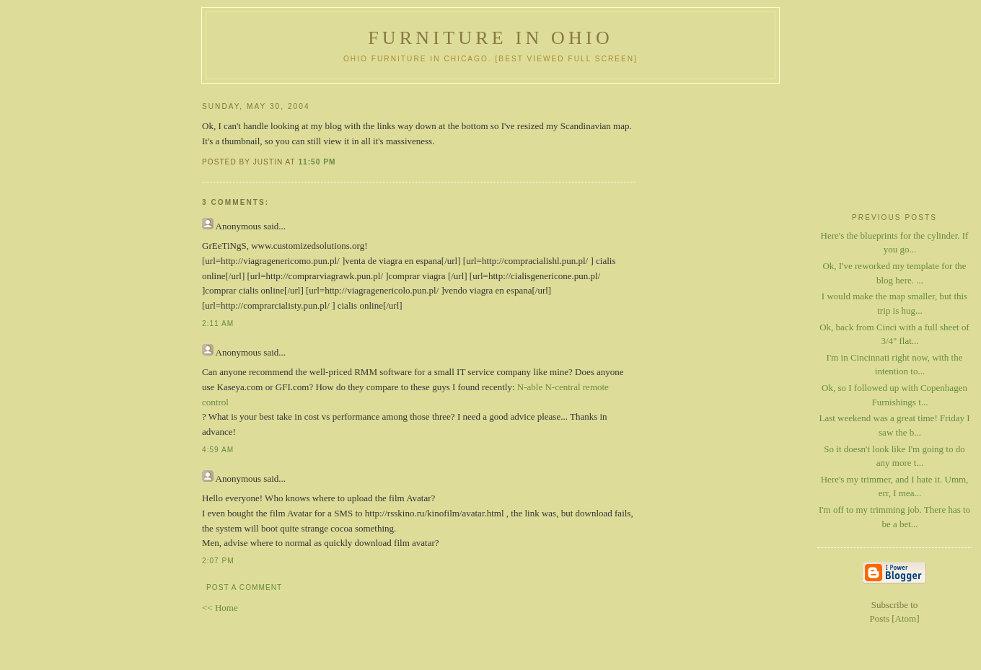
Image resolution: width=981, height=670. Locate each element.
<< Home (220, 607)
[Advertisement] (894, 145)
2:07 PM (218, 561)
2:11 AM (218, 323)
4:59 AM (218, 450)
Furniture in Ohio (490, 37)
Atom (906, 618)
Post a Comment (244, 587)
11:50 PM (316, 162)
